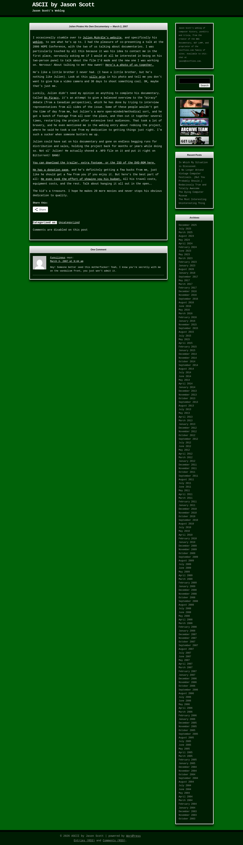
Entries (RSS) (84, 840)
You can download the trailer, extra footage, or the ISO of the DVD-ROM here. (94, 162)
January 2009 (187, 586)
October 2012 (187, 435)
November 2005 (188, 726)
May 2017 (184, 280)
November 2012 (188, 431)
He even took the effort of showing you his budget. (81, 179)
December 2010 (188, 509)
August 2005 (186, 737)
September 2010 (188, 520)
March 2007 (186, 667)
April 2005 (186, 752)
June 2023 (185, 251)
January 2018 (187, 273)
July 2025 (185, 229)
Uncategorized (69, 222)
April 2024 (186, 243)
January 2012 (187, 461)
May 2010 (184, 531)
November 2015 (188, 324)
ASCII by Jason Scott (63, 5)
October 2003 (187, 819)
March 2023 (186, 258)
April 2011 (186, 494)
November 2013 (188, 395)
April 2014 (186, 383)
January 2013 (187, 424)
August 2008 (186, 605)
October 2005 (187, 730)
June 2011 (185, 487)
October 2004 (187, 774)
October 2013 (187, 398)
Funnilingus (57, 257)
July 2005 (185, 741)
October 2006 (187, 686)
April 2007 (186, 664)
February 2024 (188, 247)
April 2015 (186, 343)
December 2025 (188, 225)
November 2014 (188, 358)
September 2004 (188, 778)
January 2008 (187, 631)
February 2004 (188, 804)
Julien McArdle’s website (102, 37)
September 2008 (188, 601)
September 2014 (188, 365)
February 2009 (188, 583)
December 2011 (188, 465)
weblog (37, 42)
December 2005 (188, 723)
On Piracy (51, 97)
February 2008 (188, 627)
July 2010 (185, 527)
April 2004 (186, 796)
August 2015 (186, 332)
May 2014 (184, 380)
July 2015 (185, 336)
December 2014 (188, 354)
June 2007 (185, 656)
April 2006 (186, 708)
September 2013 (188, 402)
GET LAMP (198, 43)
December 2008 (188, 590)
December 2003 (188, 811)
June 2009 (185, 568)
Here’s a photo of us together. (129, 64)
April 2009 (186, 575)
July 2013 (185, 409)
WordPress (133, 836)
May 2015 (184, 339)
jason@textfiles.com (190, 61)
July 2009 (185, 564)
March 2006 (186, 712)
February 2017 (188, 288)
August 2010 (186, 524)
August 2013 (186, 406)
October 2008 (187, 597)
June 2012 (185, 446)
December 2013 (188, 391)
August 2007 (186, 649)
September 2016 (188, 299)
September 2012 (188, 439)
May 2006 (184, 704)
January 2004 (187, 808)
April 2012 (186, 454)
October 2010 (187, 516)
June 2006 (185, 701)
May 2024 (184, 240)
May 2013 (184, 413)
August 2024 (186, 236)
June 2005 (185, 745)
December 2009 (188, 546)
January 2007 (187, 675)
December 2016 (188, 291)
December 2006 (188, 678)
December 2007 (188, 634)
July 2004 (185, 785)
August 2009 (186, 560)
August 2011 (186, 479)
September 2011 (188, 476)
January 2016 (187, 321)
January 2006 (187, 719)
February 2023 (188, 262)
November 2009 (188, 549)
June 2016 (185, 306)
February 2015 (188, 347)
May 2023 (184, 254)
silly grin (97, 76)
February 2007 (188, 671)
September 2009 (188, 557)
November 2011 (188, 468)
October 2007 (187, 642)
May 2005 (184, 749)
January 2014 (187, 387)
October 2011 (187, 472)
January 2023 (187, 265)
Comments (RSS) (114, 840)
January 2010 (187, 542)
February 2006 (188, 715)
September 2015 (188, 328)
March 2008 (186, 623)
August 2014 (186, 369)
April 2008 (186, 619)
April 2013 (186, 417)
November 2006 (188, 682)
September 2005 (188, 734)
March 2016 (186, 313)
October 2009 (187, 553)
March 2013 (186, 420)
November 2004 (188, 771)
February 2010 (188, 538)
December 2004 (188, 767)
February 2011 (188, 501)
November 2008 (188, 594)
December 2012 (188, 428)
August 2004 (186, 782)
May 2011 (184, 490)
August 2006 (186, 693)
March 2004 (186, 800)
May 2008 (184, 616)
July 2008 (185, 608)
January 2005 (187, 763)
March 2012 (186, 457)
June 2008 (185, 612)
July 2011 (185, 483)
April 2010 (186, 535)
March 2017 (186, 284)
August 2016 (186, 302)
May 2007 (184, 660)
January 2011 (187, 505)
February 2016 (188, 317)
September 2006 (188, 690)
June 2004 (185, 789)
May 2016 (184, 310)
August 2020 (186, 269)
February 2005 (188, 760)
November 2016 (188, 295)
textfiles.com (186, 50)
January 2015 (187, 350)
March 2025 (186, 232)
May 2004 (184, 793)
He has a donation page (50, 169)
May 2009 (184, 572)
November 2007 (188, 638)
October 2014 (187, 361)
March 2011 (186, 498)
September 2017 (188, 277)
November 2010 (188, 513)
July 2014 (185, 372)
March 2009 (186, 579)
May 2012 (184, 450)
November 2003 (188, 815)
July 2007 (185, 653)
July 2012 (185, 442)
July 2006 (185, 697)
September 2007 (188, 645)
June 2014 (185, 376)
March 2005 (186, 756)
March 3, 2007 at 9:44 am (66, 261)
